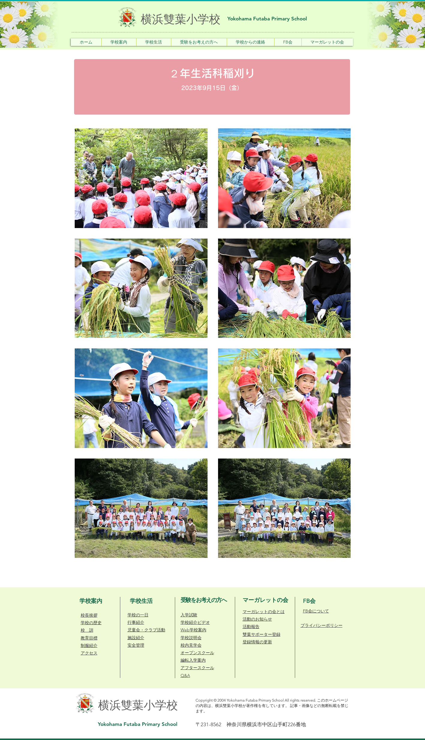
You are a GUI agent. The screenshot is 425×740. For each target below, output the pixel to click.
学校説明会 (191, 637)
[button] (118, 42)
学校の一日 (137, 615)
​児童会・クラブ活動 (146, 630)
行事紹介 (135, 622)
